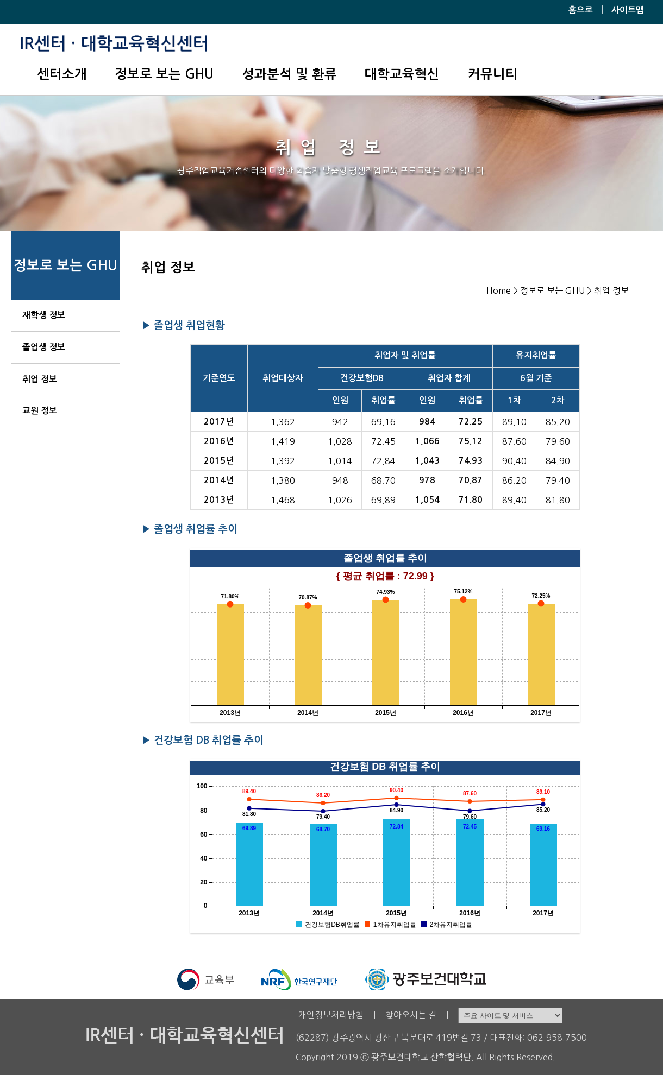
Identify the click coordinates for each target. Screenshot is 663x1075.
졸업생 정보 (43, 347)
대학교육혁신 (402, 74)
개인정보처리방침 (331, 1014)
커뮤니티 (493, 74)
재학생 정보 (43, 315)
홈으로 (580, 10)
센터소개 (62, 74)
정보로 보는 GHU (164, 74)
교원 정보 (39, 411)
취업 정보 (39, 379)
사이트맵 (627, 10)
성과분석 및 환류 (289, 74)
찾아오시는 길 (410, 1014)
